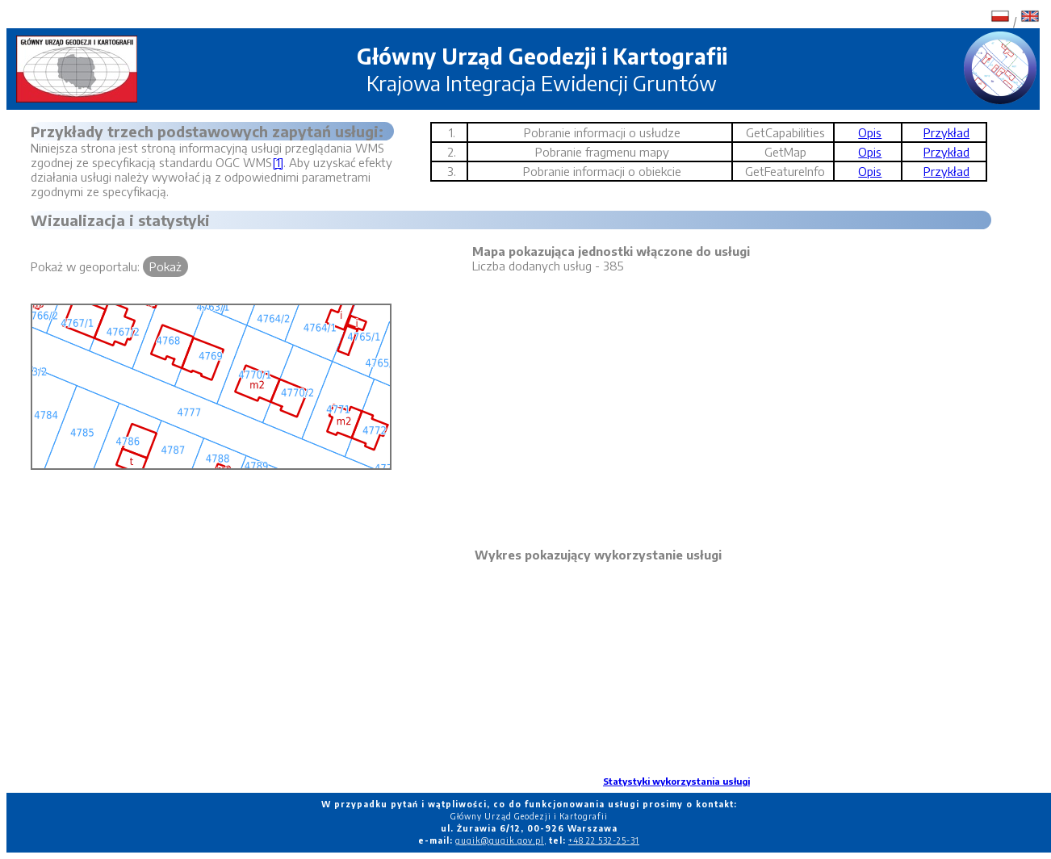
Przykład (946, 132)
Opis (869, 132)
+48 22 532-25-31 (603, 840)
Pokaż (165, 266)
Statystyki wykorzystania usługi (676, 781)
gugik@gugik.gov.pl (499, 840)
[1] (277, 162)
